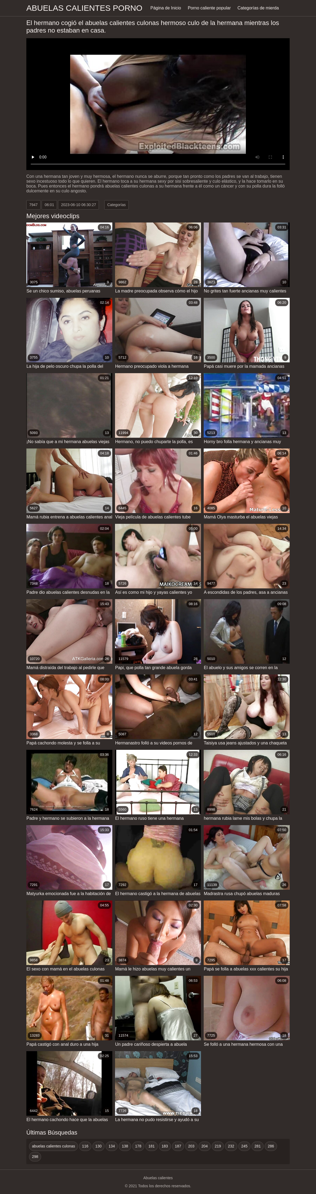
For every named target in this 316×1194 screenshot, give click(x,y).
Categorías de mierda (258, 8)
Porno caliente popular (209, 8)
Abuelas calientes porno (84, 7)
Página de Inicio (165, 8)
